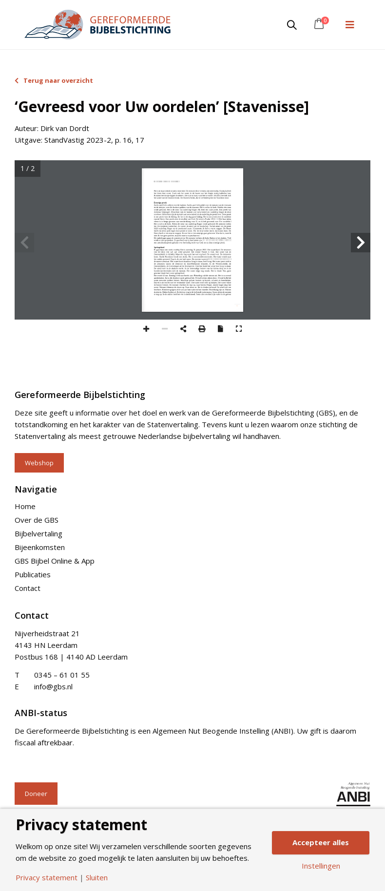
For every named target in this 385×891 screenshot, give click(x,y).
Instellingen (321, 866)
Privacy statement (46, 877)
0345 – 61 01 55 (62, 675)
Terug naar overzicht (54, 80)
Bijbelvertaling (38, 533)
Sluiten (97, 877)
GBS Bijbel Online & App (55, 561)
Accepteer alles (320, 842)
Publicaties (33, 574)
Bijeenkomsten (40, 547)
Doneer (36, 793)
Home (25, 506)
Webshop (39, 462)
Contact (27, 588)
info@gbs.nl (53, 686)
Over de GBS (36, 520)
